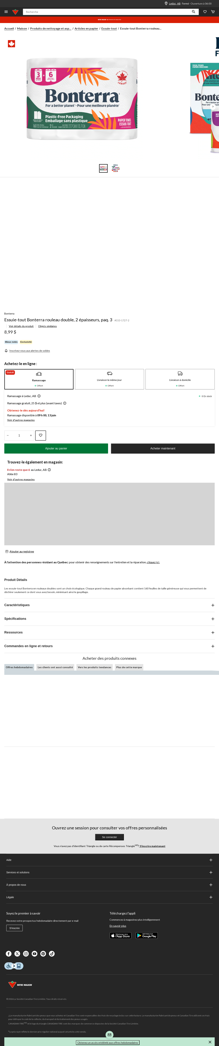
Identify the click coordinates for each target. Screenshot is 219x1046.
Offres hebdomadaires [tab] (19, 667)
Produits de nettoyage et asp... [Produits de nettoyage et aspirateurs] (50, 28)
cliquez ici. (153, 562)
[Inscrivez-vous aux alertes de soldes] (27, 350)
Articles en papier (86, 28)
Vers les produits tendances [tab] (94, 667)
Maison (22, 28)
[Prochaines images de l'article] (213, 107)
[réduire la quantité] (31, 435)
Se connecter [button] (109, 837)
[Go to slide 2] (115, 168)
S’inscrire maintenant (152, 846)
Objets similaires (47, 326)
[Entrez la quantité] (19, 435)
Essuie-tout (109, 28)
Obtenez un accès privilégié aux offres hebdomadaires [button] (107, 1042)
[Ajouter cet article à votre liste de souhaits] (40, 436)
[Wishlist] (205, 12)
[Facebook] (9, 954)
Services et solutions (109, 872)
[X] (17, 954)
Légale (109, 897)
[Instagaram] (26, 954)
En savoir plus (118, 925)
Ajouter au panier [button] (56, 448)
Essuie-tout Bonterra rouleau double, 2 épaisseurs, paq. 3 (58, 319)
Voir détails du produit (21, 326)
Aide (109, 860)
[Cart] (213, 12)
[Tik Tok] (52, 954)
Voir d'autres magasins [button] (21, 420)
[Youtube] (34, 954)
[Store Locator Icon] (166, 3)
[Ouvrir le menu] (6, 12)
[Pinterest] (43, 954)
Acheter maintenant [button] (162, 448)
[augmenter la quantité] (7, 435)
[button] (193, 12)
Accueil (9, 28)
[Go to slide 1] (103, 168)
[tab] (39, 379)
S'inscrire (14, 928)
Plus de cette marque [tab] (129, 667)
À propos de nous (109, 885)
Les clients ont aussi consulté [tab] (55, 667)
